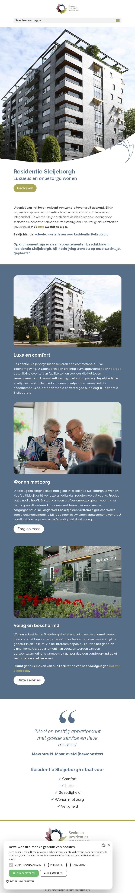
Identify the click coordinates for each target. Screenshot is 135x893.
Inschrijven (25, 188)
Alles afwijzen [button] (53, 873)
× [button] (108, 845)
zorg (40, 226)
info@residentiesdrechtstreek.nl (69, 890)
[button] (21, 881)
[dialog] (58, 865)
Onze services (29, 680)
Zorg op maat (28, 529)
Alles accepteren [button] (24, 873)
